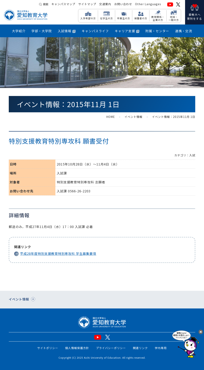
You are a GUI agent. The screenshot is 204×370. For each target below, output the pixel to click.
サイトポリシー (47, 348)
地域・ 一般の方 (174, 18)
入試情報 (67, 30)
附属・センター (157, 30)
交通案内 (105, 4)
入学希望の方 (88, 18)
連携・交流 (183, 30)
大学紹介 (19, 30)
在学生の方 (106, 18)
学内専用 (161, 348)
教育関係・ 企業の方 (157, 18)
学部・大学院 (41, 30)
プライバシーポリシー (111, 348)
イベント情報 (133, 117)
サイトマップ (87, 4)
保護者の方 (140, 18)
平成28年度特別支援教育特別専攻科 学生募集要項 (58, 253)
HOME (110, 117)
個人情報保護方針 (77, 348)
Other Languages (148, 4)
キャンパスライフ (95, 30)
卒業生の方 (123, 18)
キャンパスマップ (63, 4)
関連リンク (140, 348)
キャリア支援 (127, 30)
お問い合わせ (123, 4)
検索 (45, 4)
